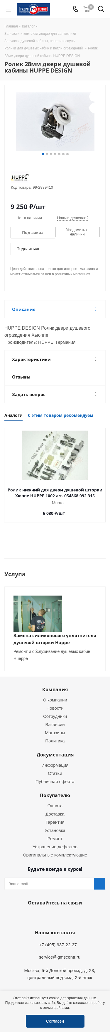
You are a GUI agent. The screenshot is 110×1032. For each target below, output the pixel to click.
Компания (55, 689)
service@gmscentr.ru (59, 957)
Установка (55, 830)
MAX (68, 916)
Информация (55, 765)
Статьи (55, 773)
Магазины (55, 732)
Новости (54, 708)
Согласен (55, 1021)
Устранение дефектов (55, 846)
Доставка (54, 814)
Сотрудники (55, 716)
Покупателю (55, 795)
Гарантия (55, 822)
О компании (55, 700)
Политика (55, 741)
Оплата (55, 806)
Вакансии (55, 724)
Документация (55, 754)
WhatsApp (54, 916)
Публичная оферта (54, 781)
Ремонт (55, 838)
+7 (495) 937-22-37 (58, 944)
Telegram (39, 916)
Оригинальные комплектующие (55, 855)
